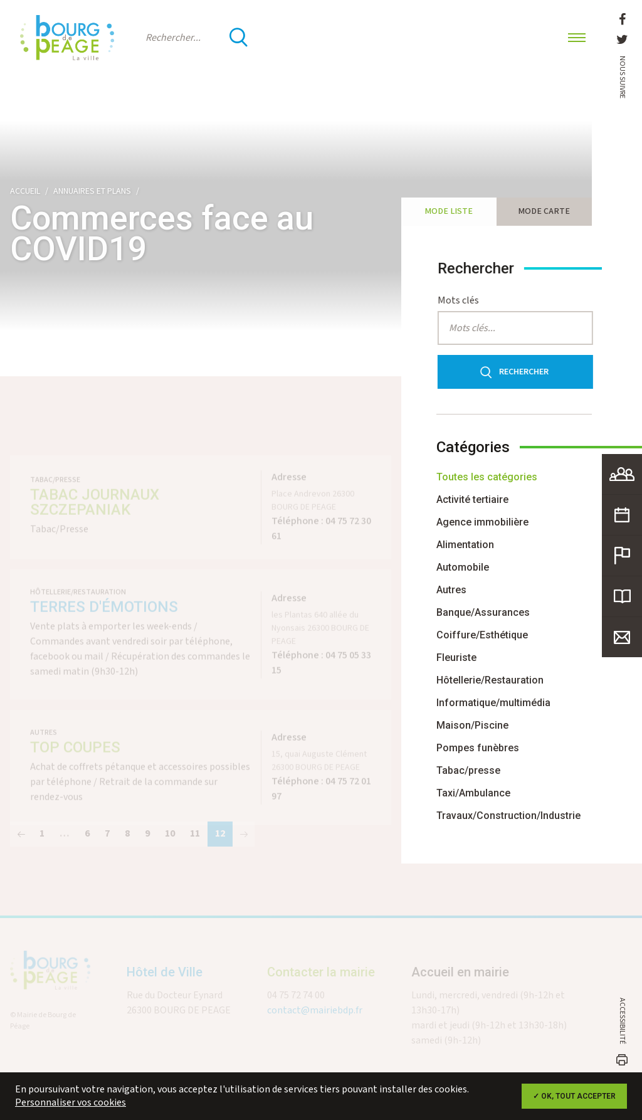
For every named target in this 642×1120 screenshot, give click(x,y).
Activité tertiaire (472, 499)
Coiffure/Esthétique (482, 635)
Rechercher (518, 372)
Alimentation (465, 545)
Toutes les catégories (486, 477)
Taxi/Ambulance (473, 793)
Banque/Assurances (483, 612)
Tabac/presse (468, 770)
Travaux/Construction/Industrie (508, 816)
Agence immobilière (482, 522)
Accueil (25, 191)
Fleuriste (456, 657)
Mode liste (448, 211)
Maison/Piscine (472, 725)
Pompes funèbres (477, 748)
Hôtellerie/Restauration (490, 680)
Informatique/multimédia (493, 703)
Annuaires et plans (92, 191)
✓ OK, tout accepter (574, 1096)
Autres (451, 590)
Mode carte (544, 211)
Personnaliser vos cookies (70, 1102)
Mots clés (464, 300)
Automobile (462, 567)
